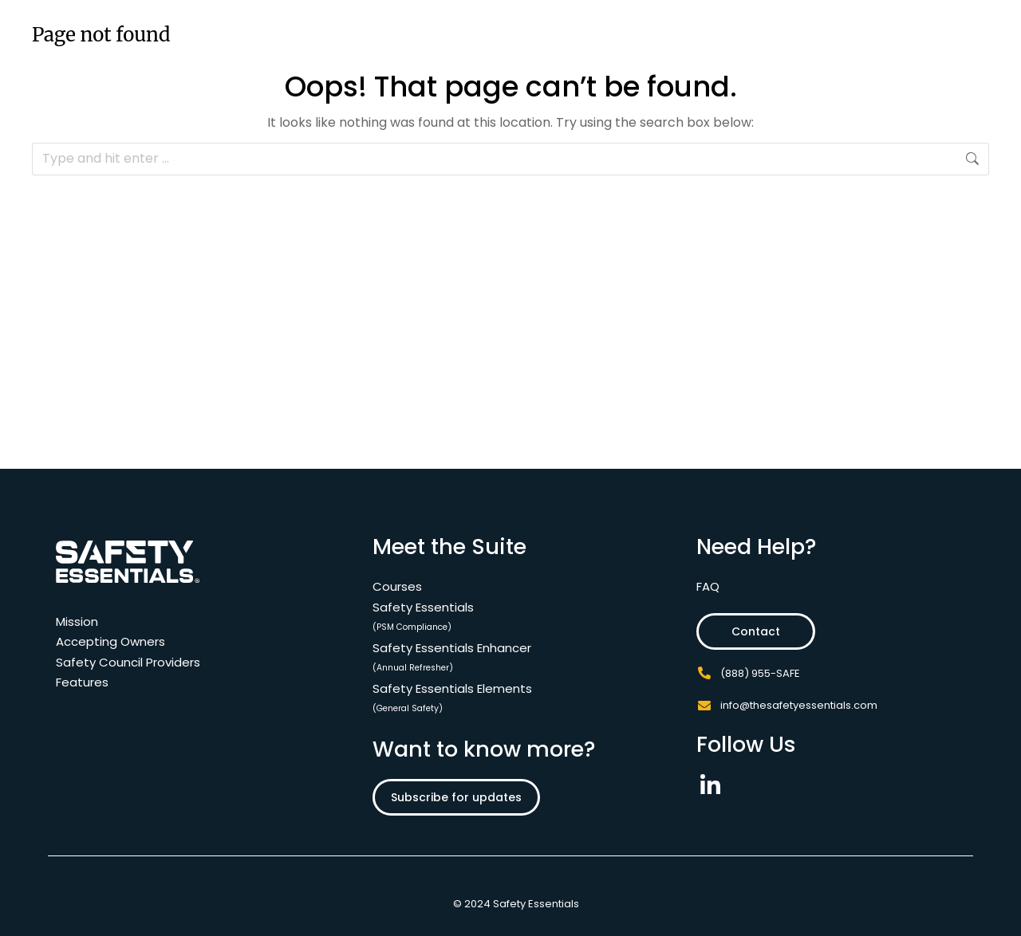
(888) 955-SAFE (760, 673)
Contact (755, 631)
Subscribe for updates (456, 797)
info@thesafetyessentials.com (798, 705)
